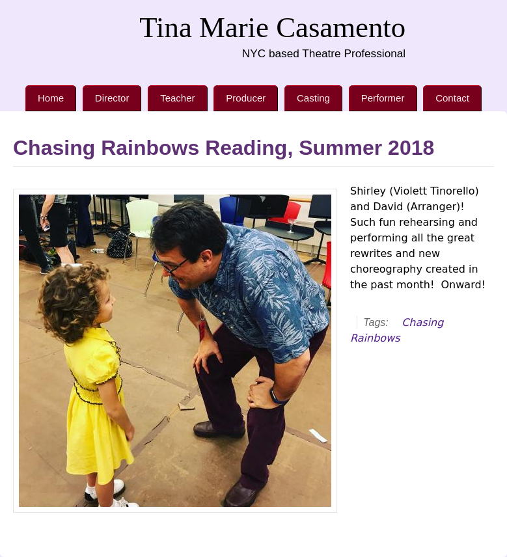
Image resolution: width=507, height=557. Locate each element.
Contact (452, 97)
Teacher (177, 97)
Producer (246, 97)
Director (112, 97)
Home (51, 97)
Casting (313, 97)
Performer (383, 97)
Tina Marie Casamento (272, 27)
